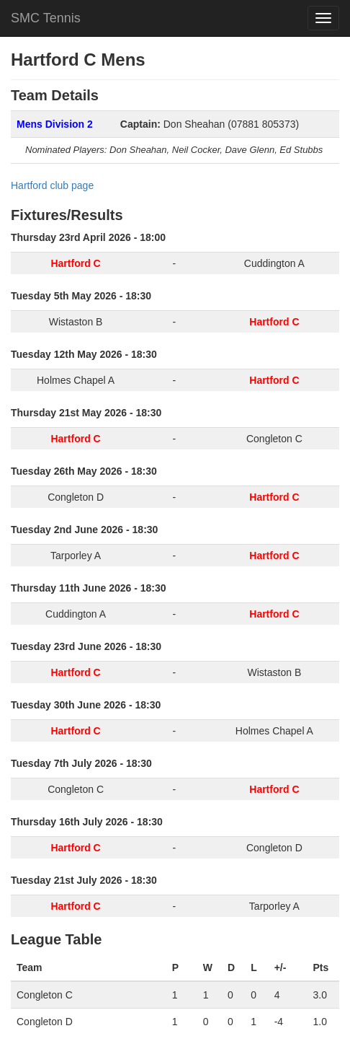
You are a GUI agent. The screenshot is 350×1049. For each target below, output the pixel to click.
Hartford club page (52, 185)
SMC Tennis (46, 18)
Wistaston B (76, 322)
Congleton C (274, 438)
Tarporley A (75, 555)
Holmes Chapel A (76, 380)
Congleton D (76, 497)
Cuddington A (274, 263)
